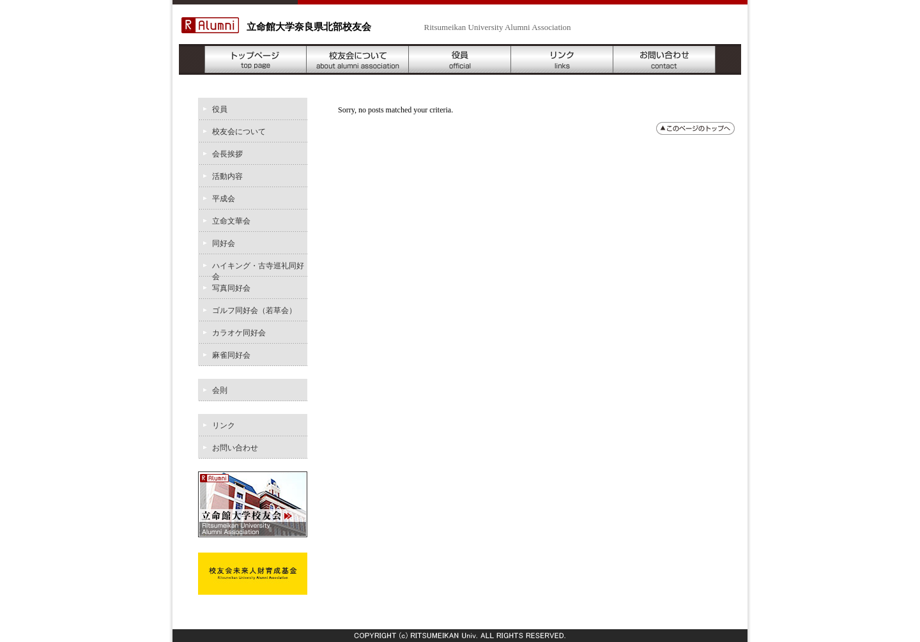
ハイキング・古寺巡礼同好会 (258, 269)
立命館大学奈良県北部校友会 (309, 27)
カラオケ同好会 (239, 332)
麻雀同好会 (231, 355)
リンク (562, 59)
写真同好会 (231, 288)
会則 (219, 390)
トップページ (255, 59)
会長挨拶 (227, 153)
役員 (460, 59)
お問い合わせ (664, 59)
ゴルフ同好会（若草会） (254, 310)
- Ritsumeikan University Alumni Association (466, 27)
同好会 (223, 243)
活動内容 (227, 176)
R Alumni (210, 25)
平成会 (223, 198)
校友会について (358, 59)
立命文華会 (231, 221)
